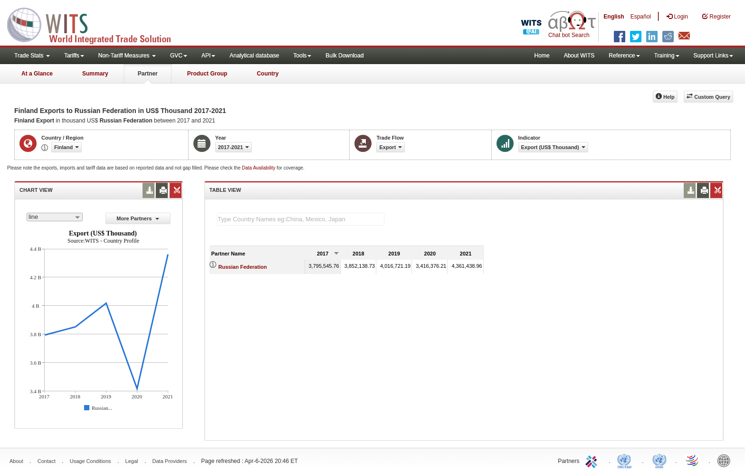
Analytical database (254, 55)
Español (640, 16)
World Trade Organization (692, 460)
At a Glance (37, 73)
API (208, 55)
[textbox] (300, 219)
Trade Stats (32, 55)
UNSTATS (659, 460)
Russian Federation (243, 267)
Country (267, 73)
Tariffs (74, 55)
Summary (95, 73)
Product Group (207, 73)
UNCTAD (626, 460)
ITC (592, 460)
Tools (302, 55)
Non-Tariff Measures (127, 55)
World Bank (725, 460)
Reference (624, 55)
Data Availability (259, 167)
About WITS (579, 55)
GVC (178, 55)
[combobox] (55, 217)
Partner (148, 73)
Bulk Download (344, 55)
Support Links (713, 55)
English (613, 16)
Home (542, 55)
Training (666, 55)
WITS (95, 23)
